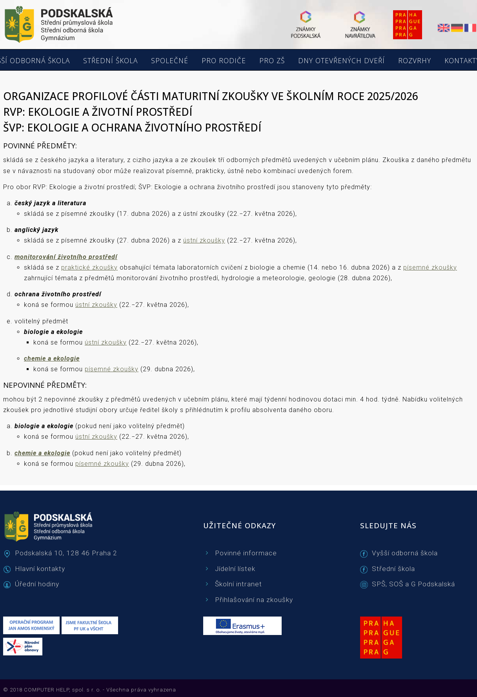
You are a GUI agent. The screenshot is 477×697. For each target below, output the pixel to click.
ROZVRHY (414, 61)
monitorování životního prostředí (66, 257)
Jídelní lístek (235, 569)
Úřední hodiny (37, 584)
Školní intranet (238, 584)
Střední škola (393, 569)
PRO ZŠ (272, 61)
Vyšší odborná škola (405, 553)
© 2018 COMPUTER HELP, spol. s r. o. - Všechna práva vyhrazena (89, 690)
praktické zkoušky (89, 267)
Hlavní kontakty (40, 569)
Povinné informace (246, 553)
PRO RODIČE (224, 61)
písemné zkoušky (430, 267)
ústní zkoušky (204, 240)
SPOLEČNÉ (169, 61)
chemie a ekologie (52, 358)
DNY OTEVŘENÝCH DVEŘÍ (341, 61)
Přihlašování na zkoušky (254, 600)
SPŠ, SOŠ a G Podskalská (413, 584)
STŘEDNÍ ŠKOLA (110, 61)
